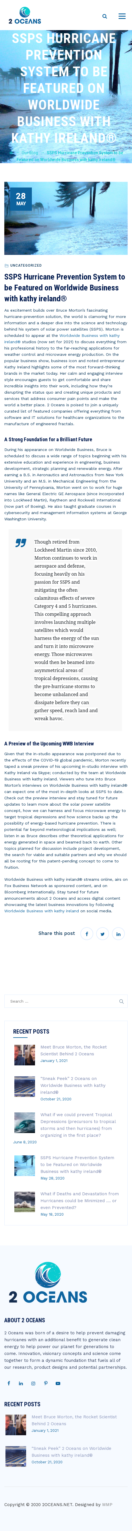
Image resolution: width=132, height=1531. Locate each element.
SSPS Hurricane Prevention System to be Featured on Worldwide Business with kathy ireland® (77, 1164)
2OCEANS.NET (57, 1504)
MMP (107, 1504)
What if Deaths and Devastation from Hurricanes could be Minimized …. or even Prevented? (79, 1200)
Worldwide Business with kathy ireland (41, 911)
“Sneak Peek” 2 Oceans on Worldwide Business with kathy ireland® (73, 1085)
